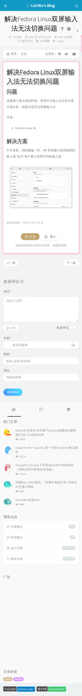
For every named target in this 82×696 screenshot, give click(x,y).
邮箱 (7, 354)
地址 (6, 370)
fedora (18, 679)
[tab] (13, 409)
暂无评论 (27, 41)
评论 (7, 291)
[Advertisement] (41, 622)
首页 (12, 54)
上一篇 (11, 263)
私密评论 (63, 328)
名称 (7, 338)
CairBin (17, 37)
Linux (60, 41)
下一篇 (71, 263)
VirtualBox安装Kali (27, 500)
